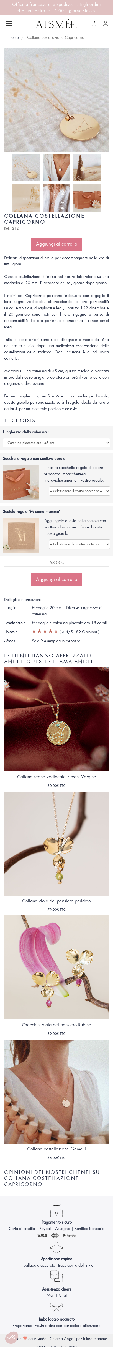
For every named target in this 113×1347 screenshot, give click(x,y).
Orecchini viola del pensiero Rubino (56, 1025)
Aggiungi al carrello (56, 244)
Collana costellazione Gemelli (56, 1149)
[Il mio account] (105, 23)
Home (13, 37)
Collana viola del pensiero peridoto (56, 901)
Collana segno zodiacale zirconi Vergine (56, 777)
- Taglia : (11, 607)
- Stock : (10, 641)
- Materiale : (14, 622)
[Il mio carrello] (94, 23)
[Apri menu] (9, 24)
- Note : (10, 631)
